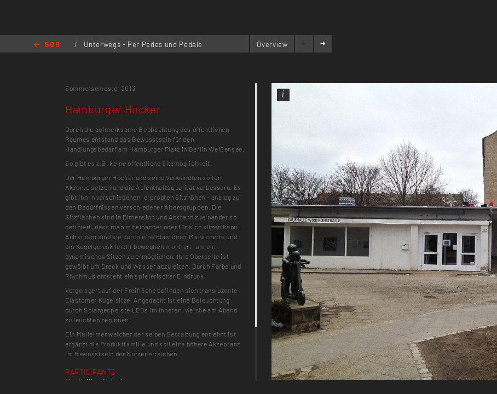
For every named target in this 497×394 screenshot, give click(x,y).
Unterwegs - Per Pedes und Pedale (143, 44)
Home (47, 45)
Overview (272, 44)
